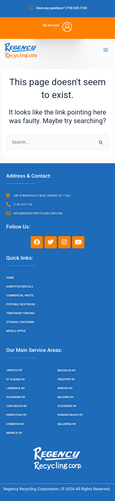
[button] (105, 50)
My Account (51, 25)
